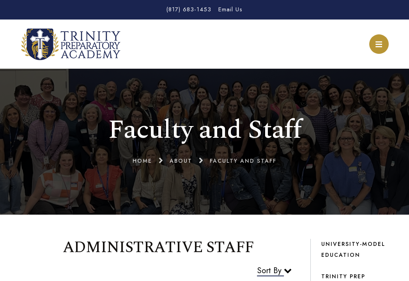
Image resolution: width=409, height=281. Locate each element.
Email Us (230, 9)
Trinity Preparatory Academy (71, 44)
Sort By (274, 270)
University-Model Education (353, 249)
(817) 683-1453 (188, 9)
